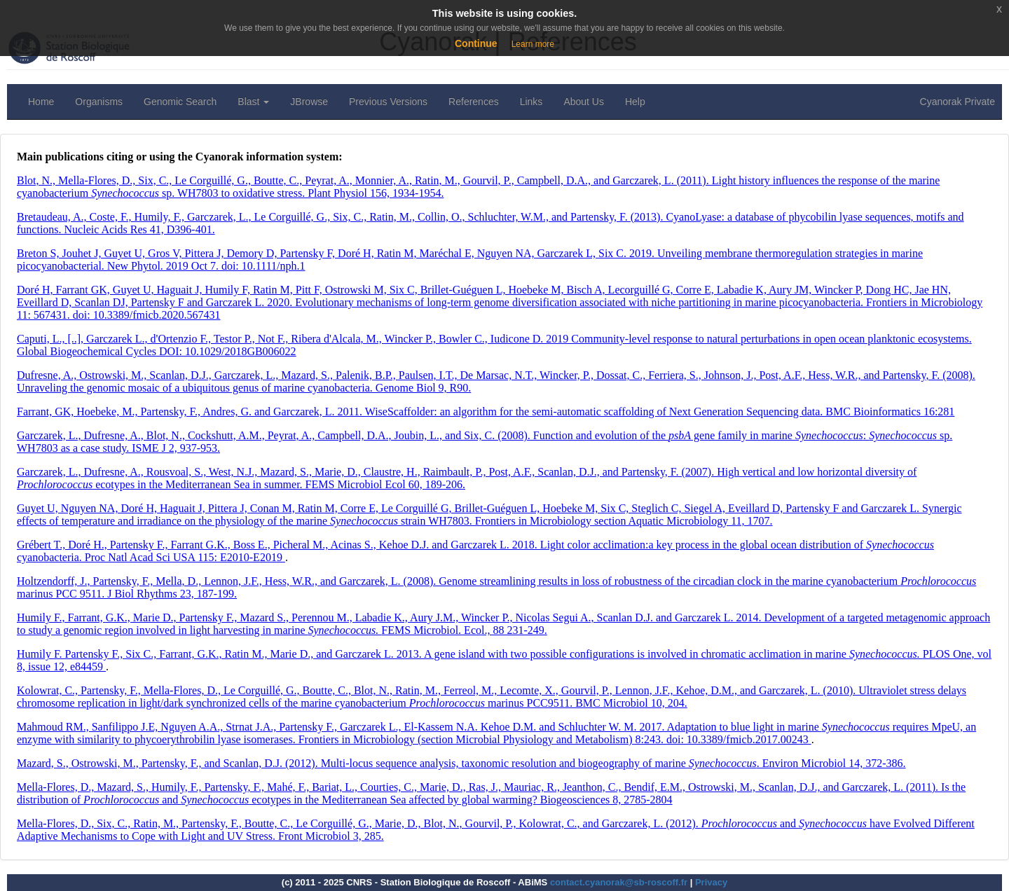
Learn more (533, 44)
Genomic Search (180, 101)
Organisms (99, 101)
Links (531, 101)
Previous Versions (388, 101)
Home (41, 101)
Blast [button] (253, 101)
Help (635, 101)
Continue (476, 43)
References (473, 101)
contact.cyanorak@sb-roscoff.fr (618, 882)
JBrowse (309, 101)
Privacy (711, 882)
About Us (583, 101)
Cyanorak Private (957, 101)
